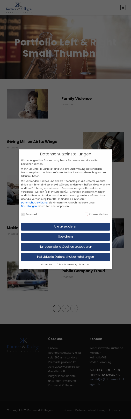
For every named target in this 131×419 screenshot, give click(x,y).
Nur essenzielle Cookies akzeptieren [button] (65, 242)
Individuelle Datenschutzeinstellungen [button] (65, 253)
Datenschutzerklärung (34, 198)
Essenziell (29, 210)
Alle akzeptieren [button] (65, 222)
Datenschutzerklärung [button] (67, 260)
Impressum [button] (84, 260)
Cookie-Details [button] (48, 260)
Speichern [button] (65, 232)
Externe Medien (96, 210)
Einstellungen (29, 202)
